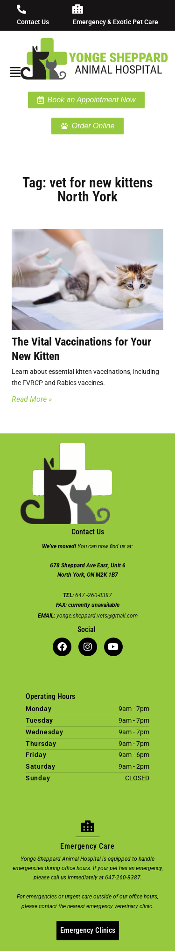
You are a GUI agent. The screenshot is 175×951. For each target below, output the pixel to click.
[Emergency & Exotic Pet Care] (77, 9)
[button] (12, 72)
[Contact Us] (21, 9)
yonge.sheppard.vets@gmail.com (97, 615)
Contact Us (33, 22)
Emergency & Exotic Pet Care (115, 22)
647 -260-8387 (93, 595)
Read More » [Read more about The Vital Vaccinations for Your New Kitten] (32, 399)
